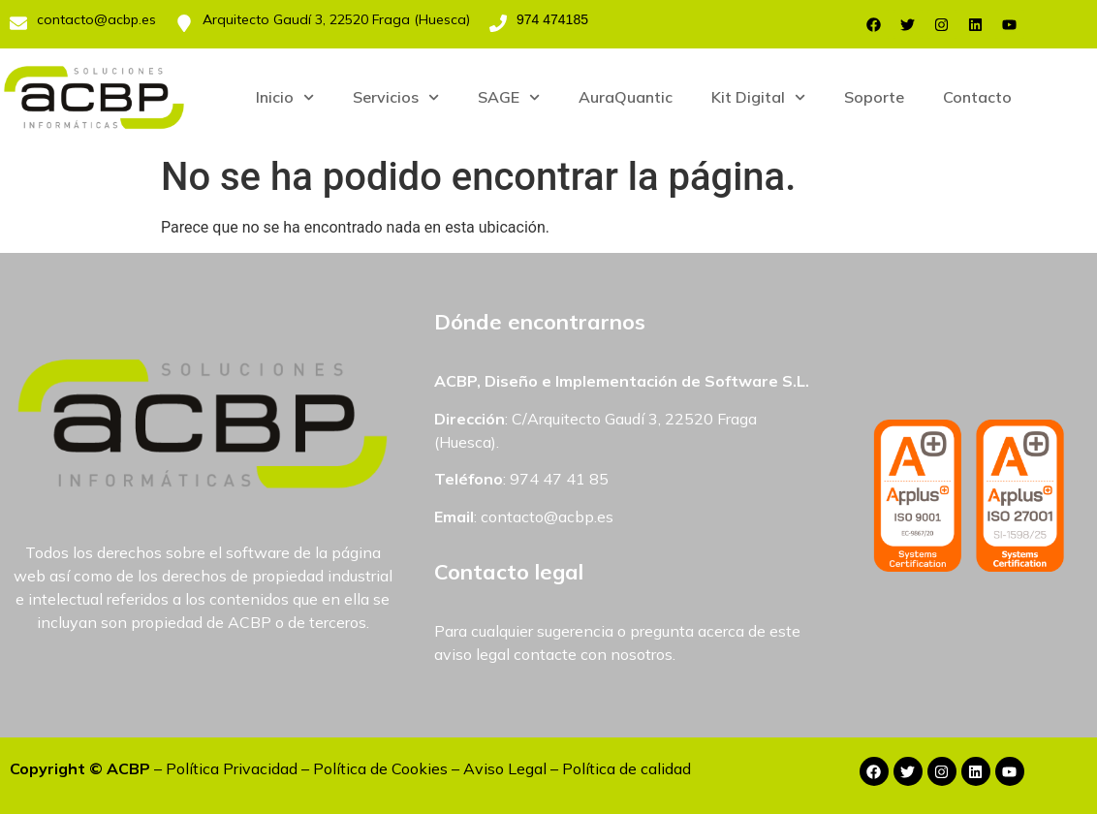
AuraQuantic (626, 97)
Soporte (874, 97)
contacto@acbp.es (96, 19)
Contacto (977, 97)
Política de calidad (626, 768)
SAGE (509, 97)
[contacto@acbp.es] (18, 23)
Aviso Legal (505, 768)
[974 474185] (498, 23)
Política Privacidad (232, 768)
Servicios (396, 97)
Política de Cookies (380, 768)
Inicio (285, 97)
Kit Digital (758, 97)
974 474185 (552, 19)
